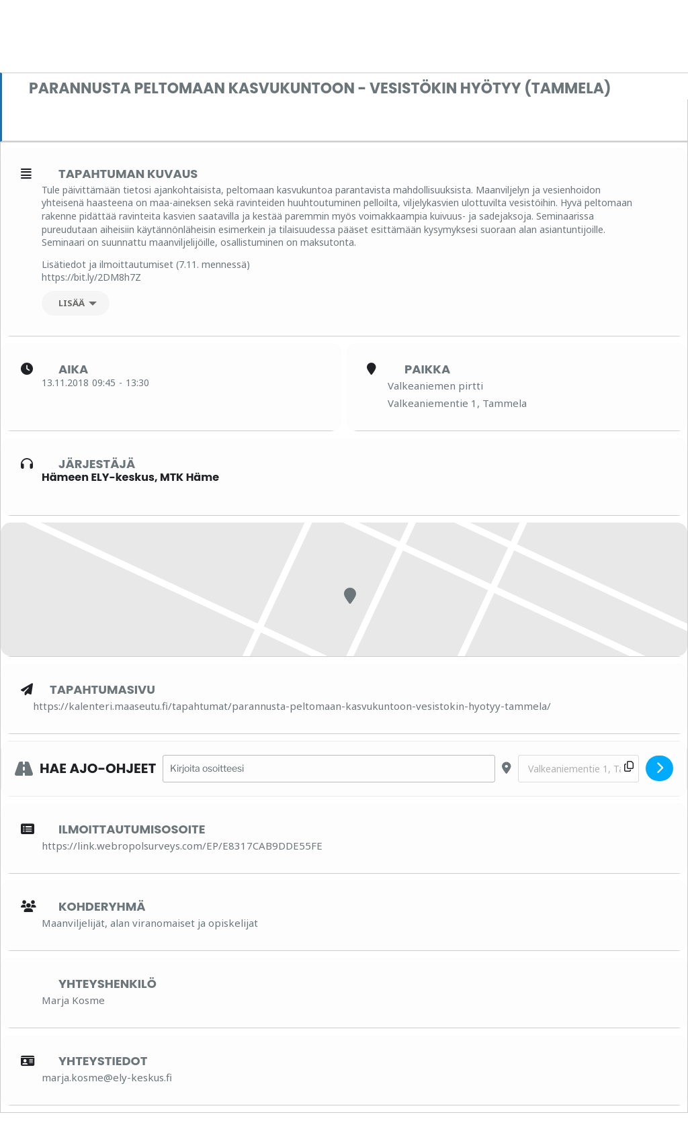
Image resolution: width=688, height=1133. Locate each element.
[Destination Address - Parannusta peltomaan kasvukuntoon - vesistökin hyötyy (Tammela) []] (578, 768)
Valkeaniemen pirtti (435, 385)
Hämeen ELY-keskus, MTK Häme (130, 477)
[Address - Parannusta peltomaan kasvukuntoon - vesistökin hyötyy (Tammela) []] (329, 768)
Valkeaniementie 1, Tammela (457, 403)
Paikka (427, 369)
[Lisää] (76, 303)
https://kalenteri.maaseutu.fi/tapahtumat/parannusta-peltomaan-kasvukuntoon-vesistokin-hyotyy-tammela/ (292, 706)
